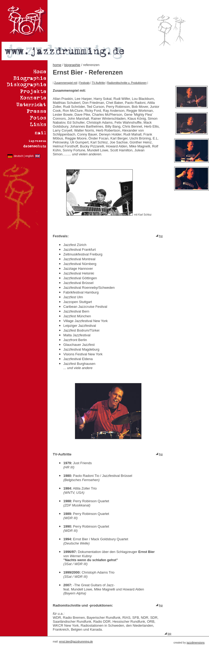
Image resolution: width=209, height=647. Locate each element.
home (57, 65)
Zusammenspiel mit (65, 82)
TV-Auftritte (98, 82)
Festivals (84, 82)
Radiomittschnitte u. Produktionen (127, 82)
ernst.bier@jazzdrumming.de (76, 641)
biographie (72, 65)
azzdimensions (196, 642)
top (169, 633)
